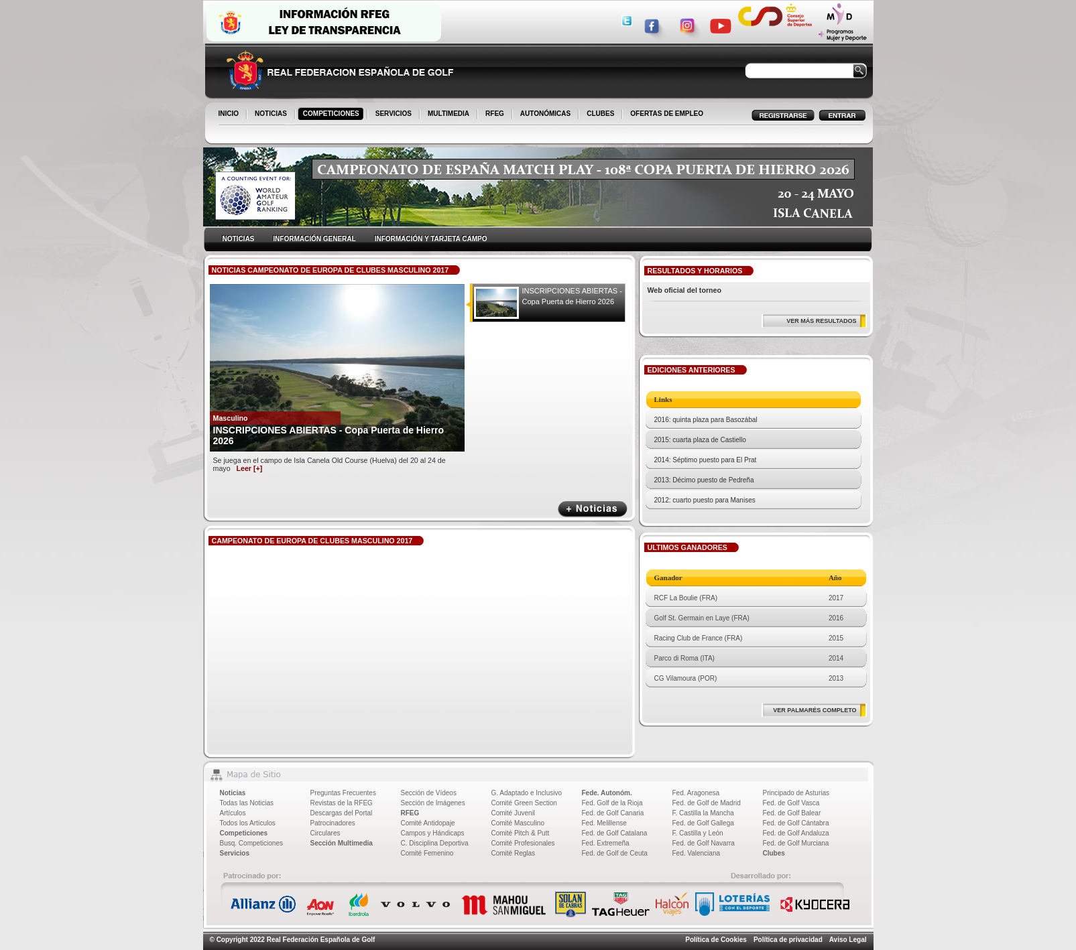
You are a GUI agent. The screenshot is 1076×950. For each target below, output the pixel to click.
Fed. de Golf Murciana (796, 843)
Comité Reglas (513, 853)
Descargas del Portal (341, 813)
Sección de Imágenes (433, 803)
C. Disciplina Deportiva (435, 843)
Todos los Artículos (248, 823)
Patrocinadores (332, 823)
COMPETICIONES (332, 114)
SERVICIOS (394, 114)
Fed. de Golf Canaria (613, 813)
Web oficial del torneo (685, 290)
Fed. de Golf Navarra (703, 843)
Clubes (774, 853)
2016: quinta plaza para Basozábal (706, 419)
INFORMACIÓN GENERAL (314, 239)
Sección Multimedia (341, 843)
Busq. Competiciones (252, 843)
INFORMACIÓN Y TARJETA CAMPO (431, 239)
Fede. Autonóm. (607, 793)
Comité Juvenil (513, 813)
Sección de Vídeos (429, 793)
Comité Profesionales (523, 843)
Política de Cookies (716, 939)
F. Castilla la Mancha (703, 813)
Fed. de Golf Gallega (703, 823)
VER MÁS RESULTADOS (821, 321)
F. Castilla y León (697, 833)
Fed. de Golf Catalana (615, 833)
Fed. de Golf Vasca (791, 803)
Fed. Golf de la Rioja (612, 803)
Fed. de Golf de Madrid (706, 803)
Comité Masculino (517, 823)
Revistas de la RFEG (341, 803)
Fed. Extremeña (606, 843)
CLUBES (600, 113)
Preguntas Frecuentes (343, 793)
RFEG (495, 114)
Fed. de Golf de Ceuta (615, 853)
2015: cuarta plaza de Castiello (700, 440)
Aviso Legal (848, 939)
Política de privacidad (788, 939)
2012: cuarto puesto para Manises (705, 500)
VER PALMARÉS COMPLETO (814, 710)
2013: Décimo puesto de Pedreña (704, 480)
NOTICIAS (272, 114)
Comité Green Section (524, 803)
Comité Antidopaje (428, 823)
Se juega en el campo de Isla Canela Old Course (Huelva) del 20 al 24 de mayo (329, 464)
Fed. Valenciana (696, 853)
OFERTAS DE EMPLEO (666, 113)
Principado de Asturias (796, 793)
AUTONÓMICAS (545, 113)
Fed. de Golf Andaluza (796, 833)
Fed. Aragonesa (696, 793)
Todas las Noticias (247, 803)
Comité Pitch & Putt (520, 833)
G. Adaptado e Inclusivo (526, 793)
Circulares (325, 833)
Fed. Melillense (604, 823)
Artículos (233, 813)
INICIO (230, 114)
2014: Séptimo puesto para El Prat (705, 460)
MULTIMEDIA (449, 114)
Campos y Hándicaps (433, 833)
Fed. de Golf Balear (792, 813)
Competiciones (244, 833)
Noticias (233, 793)
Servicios (234, 853)
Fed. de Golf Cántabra (796, 823)
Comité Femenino (427, 853)
